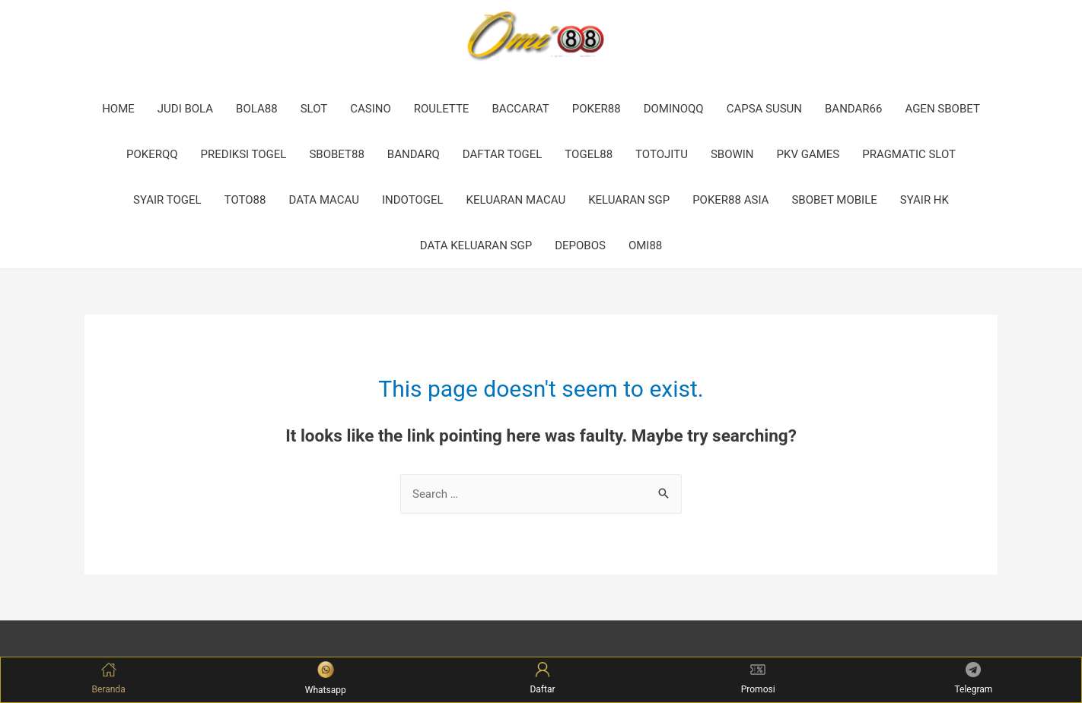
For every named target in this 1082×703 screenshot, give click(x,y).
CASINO (370, 109)
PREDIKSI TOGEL (244, 154)
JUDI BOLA (185, 109)
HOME (118, 109)
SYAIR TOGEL (167, 200)
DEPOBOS (580, 245)
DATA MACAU (323, 200)
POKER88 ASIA (730, 200)
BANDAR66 (853, 109)
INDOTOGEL (413, 200)
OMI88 (645, 245)
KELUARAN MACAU (516, 200)
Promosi (758, 678)
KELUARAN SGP (629, 200)
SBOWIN (732, 154)
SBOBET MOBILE (834, 200)
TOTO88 (245, 200)
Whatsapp (325, 678)
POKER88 (596, 109)
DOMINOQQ (674, 109)
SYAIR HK (924, 200)
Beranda (109, 678)
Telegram (973, 678)
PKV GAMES (808, 154)
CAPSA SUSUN (764, 109)
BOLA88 (257, 109)
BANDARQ (413, 154)
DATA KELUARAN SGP (476, 245)
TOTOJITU (661, 154)
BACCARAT (520, 109)
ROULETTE (441, 109)
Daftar (542, 678)
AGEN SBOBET (942, 109)
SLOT (314, 109)
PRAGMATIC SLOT (909, 154)
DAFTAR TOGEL (503, 154)
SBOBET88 (336, 154)
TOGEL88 (589, 154)
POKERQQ (152, 154)
